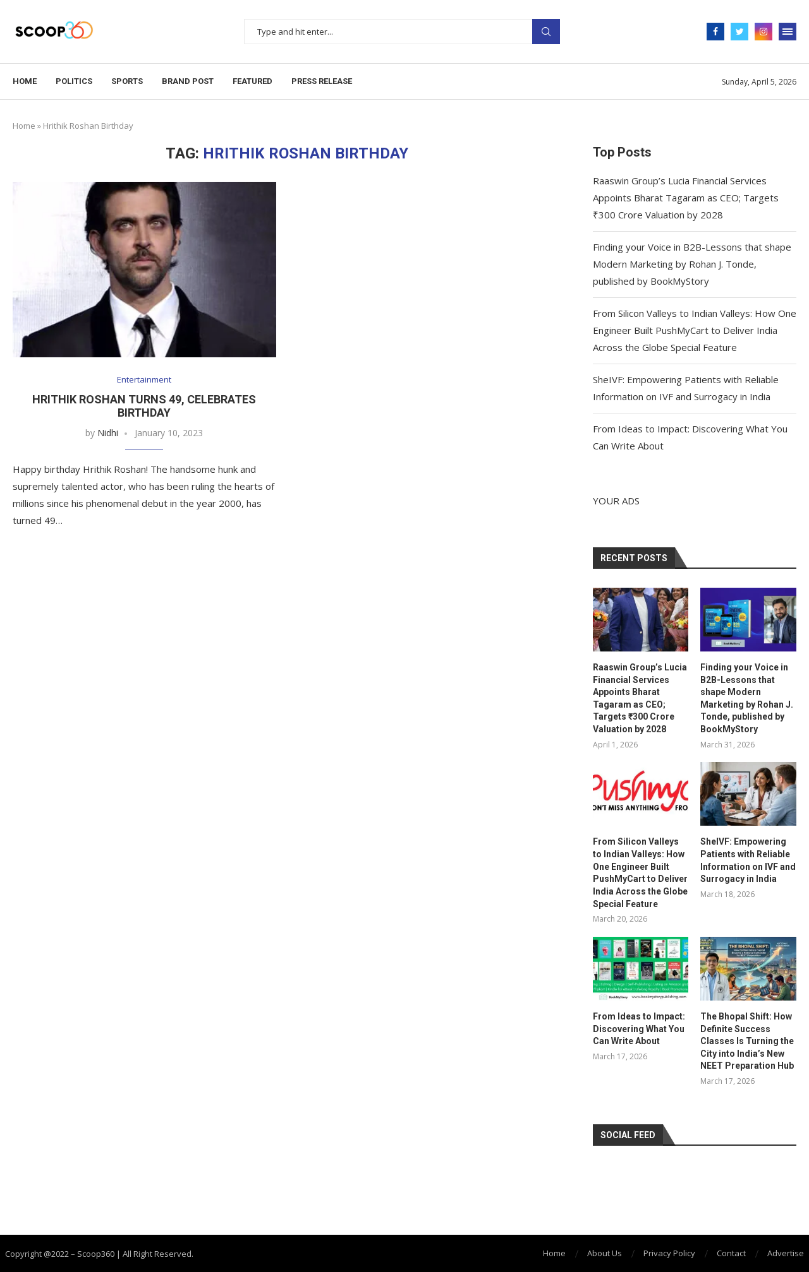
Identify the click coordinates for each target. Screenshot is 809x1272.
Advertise (785, 1252)
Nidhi (107, 433)
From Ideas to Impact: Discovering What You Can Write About (639, 1028)
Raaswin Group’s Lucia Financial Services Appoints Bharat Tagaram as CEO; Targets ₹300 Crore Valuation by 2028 (686, 197)
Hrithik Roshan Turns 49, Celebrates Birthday (144, 406)
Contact (731, 1252)
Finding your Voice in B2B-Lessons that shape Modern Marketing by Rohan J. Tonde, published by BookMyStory (692, 264)
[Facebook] (715, 31)
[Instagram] (763, 31)
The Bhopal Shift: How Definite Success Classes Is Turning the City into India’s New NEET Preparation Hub (747, 1041)
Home (25, 81)
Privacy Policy (669, 1252)
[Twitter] (739, 31)
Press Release (321, 81)
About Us (604, 1252)
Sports (127, 81)
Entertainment (144, 380)
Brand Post (188, 81)
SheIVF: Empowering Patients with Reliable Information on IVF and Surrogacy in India (748, 860)
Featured (252, 81)
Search (546, 31)
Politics (74, 81)
